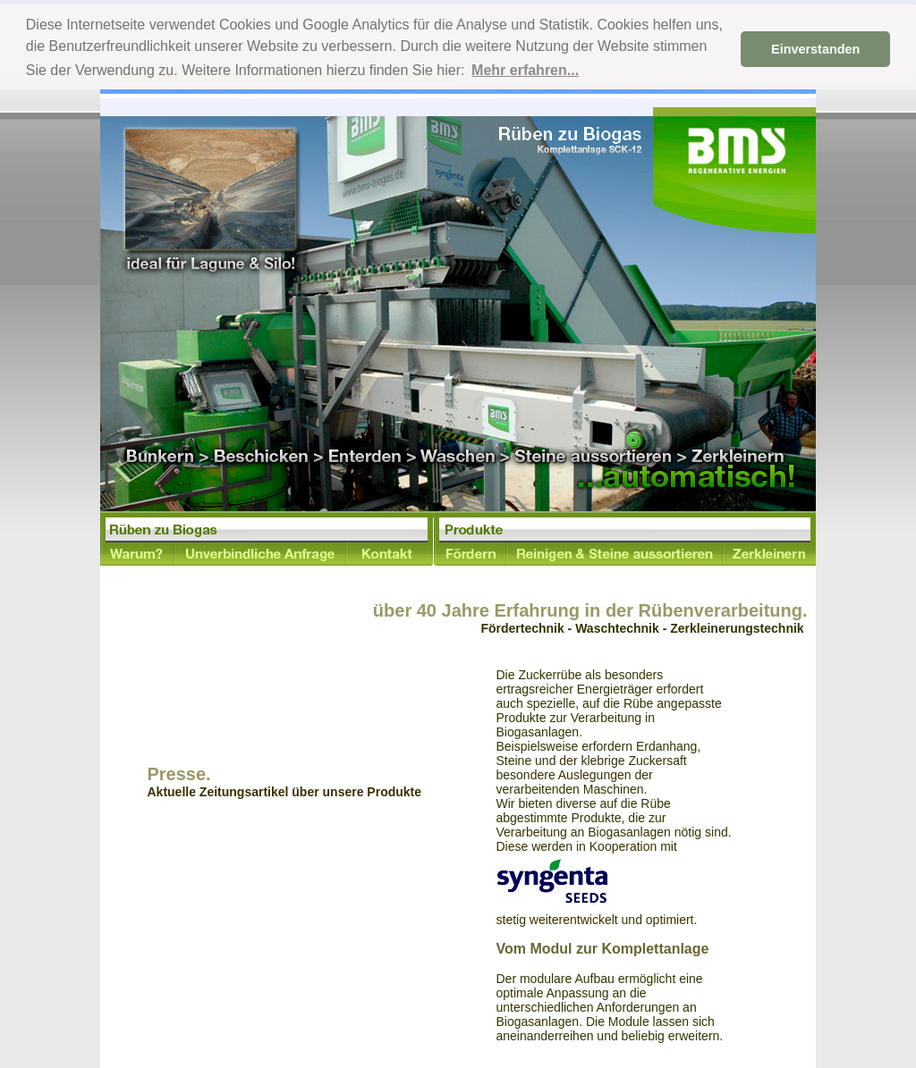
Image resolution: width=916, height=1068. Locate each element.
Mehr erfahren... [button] (525, 70)
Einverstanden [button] (815, 49)
